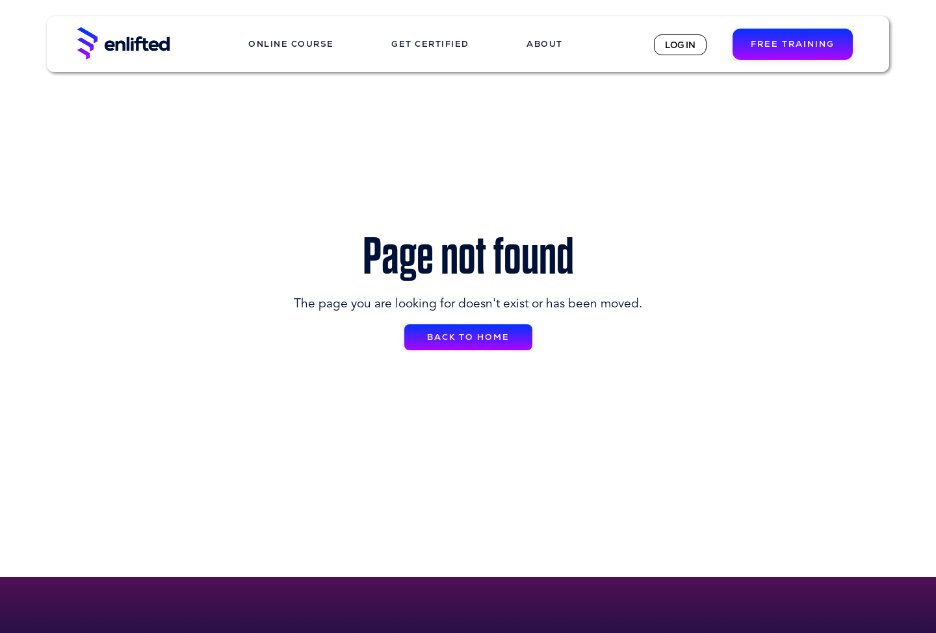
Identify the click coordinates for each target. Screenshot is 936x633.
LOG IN (680, 45)
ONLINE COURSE (291, 43)
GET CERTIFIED (430, 43)
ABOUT (544, 43)
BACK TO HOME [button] (468, 336)
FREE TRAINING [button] (793, 43)
